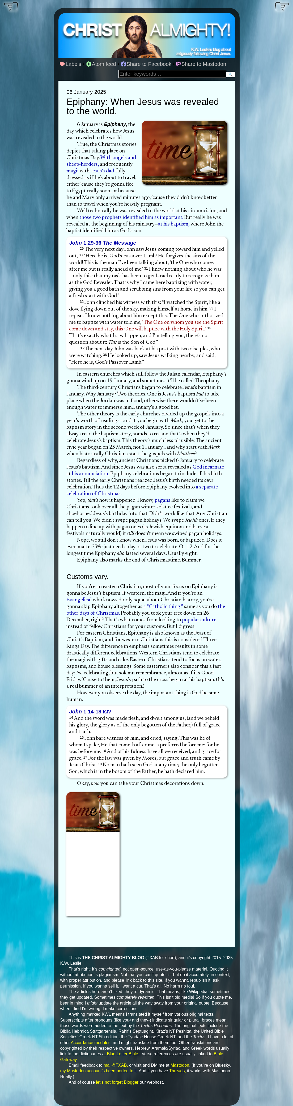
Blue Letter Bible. (123, 1054)
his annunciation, (90, 474)
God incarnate (208, 467)
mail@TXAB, (116, 1065)
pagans (162, 500)
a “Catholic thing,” (163, 606)
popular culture (199, 620)
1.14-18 (90, 711)
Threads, (177, 1071)
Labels (70, 64)
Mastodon (180, 1065)
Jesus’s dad (102, 171)
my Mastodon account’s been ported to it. (99, 1071)
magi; (72, 171)
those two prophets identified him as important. (131, 217)
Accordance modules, (91, 1042)
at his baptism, (173, 224)
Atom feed (101, 64)
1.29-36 (102, 243)
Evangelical (79, 600)
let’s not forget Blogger (117, 1082)
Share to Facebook (146, 64)
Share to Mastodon (201, 64)
